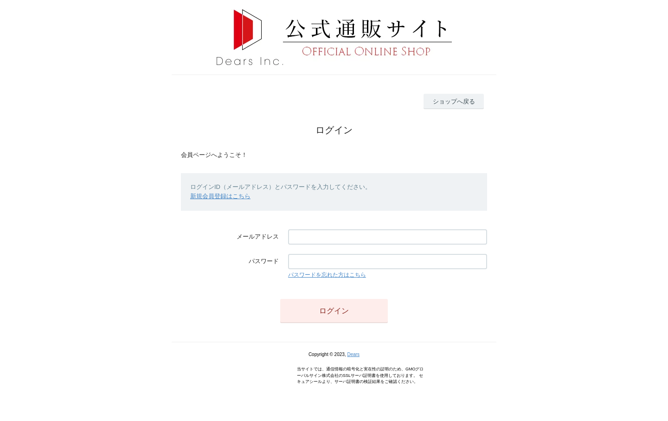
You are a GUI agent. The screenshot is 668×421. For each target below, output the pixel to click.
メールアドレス (258, 236)
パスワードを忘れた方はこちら (327, 275)
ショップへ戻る (454, 101)
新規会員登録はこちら (220, 196)
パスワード (264, 261)
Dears (353, 354)
